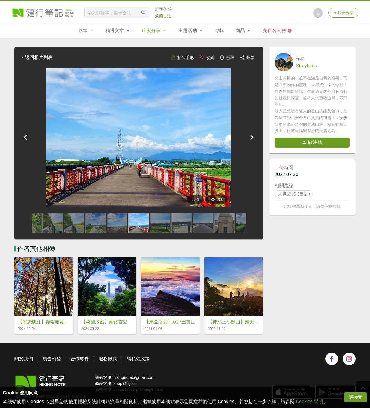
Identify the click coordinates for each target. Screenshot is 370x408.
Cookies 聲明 (309, 401)
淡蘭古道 (163, 16)
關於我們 (23, 358)
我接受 (355, 397)
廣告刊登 (51, 358)
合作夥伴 (80, 358)
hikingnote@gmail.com (133, 377)
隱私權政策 (138, 358)
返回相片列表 (36, 57)
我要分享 (343, 12)
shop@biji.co (124, 383)
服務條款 (108, 358)
